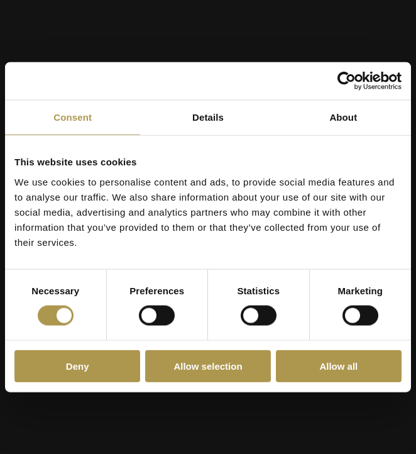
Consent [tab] (72, 117)
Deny (77, 365)
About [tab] (343, 117)
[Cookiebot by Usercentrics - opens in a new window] (347, 81)
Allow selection (207, 365)
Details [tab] (208, 117)
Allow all (338, 365)
